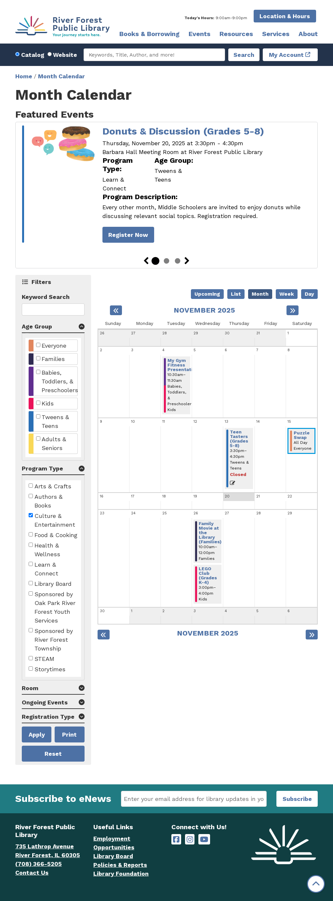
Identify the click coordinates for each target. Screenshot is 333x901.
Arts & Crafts (52, 486)
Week (286, 294)
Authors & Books (48, 501)
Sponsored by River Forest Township (53, 639)
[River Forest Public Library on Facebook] (176, 839)
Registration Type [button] (48, 716)
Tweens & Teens (55, 421)
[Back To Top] (316, 884)
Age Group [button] (37, 326)
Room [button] (30, 688)
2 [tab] (166, 261)
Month (260, 294)
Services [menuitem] (275, 34)
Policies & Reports (120, 864)
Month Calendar (61, 76)
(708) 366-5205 (38, 863)
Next (187, 261)
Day (309, 294)
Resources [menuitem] (236, 34)
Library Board (53, 583)
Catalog (32, 54)
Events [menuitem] (199, 34)
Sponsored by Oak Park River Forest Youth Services (54, 607)
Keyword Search (46, 296)
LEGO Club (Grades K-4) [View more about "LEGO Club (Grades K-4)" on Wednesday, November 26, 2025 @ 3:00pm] (208, 575)
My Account (286, 54)
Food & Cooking (55, 535)
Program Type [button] (42, 468)
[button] (215, 18)
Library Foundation (121, 873)
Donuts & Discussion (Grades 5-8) (183, 131)
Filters (41, 281)
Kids (48, 403)
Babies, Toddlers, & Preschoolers (60, 381)
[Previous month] (116, 310)
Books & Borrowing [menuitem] (149, 34)
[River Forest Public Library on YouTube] (204, 839)
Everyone (54, 345)
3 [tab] (177, 261)
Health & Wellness (47, 550)
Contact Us (31, 872)
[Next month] (292, 310)
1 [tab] (155, 261)
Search (243, 54)
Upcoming (207, 294)
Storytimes (49, 669)
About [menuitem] (308, 34)
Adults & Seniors (54, 443)
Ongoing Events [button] (45, 702)
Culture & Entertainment (54, 520)
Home (23, 76)
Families (53, 358)
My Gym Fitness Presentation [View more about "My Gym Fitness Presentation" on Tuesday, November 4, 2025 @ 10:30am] (182, 365)
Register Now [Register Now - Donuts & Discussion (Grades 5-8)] (128, 234)
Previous (146, 261)
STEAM (44, 658)
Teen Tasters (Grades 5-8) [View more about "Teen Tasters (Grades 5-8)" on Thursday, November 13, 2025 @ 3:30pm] (239, 439)
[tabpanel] (166, 185)
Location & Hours (285, 16)
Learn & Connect (46, 569)
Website (65, 54)
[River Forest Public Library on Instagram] (190, 839)
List (236, 294)
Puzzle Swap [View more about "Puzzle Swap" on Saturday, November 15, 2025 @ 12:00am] (302, 435)
